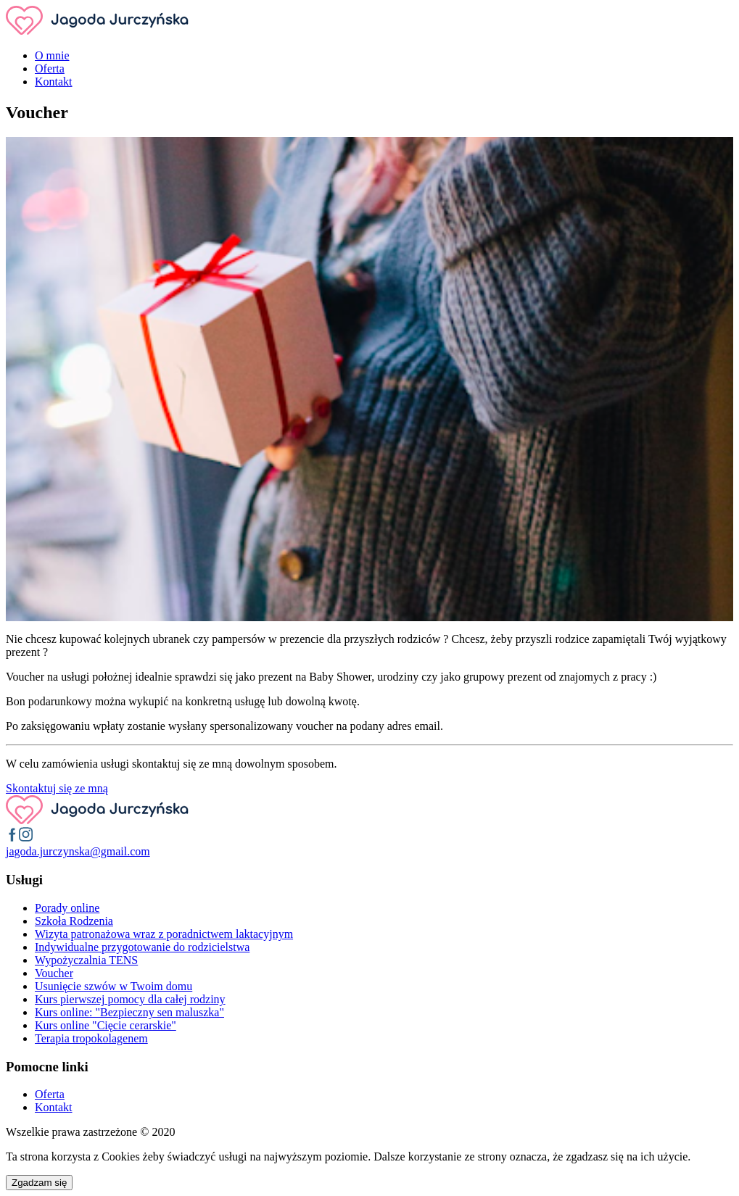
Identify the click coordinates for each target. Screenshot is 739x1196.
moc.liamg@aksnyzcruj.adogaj (78, 851)
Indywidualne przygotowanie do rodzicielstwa (142, 947)
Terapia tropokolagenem (91, 1038)
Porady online (67, 908)
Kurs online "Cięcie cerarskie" (105, 1025)
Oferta (50, 68)
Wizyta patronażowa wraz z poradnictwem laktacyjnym (164, 934)
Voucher (54, 973)
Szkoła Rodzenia (74, 921)
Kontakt (54, 81)
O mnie (52, 55)
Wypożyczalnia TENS (86, 960)
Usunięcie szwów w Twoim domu (113, 986)
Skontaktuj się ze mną (57, 788)
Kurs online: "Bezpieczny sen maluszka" (129, 1012)
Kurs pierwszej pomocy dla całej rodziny (130, 999)
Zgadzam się (39, 1182)
